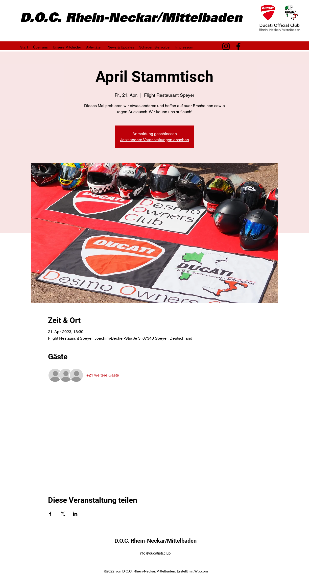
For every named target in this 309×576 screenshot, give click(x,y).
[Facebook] (238, 46)
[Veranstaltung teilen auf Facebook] (50, 514)
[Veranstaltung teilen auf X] (62, 514)
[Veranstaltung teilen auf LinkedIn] (75, 514)
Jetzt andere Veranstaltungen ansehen (154, 139)
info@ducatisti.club (155, 553)
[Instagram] (226, 46)
